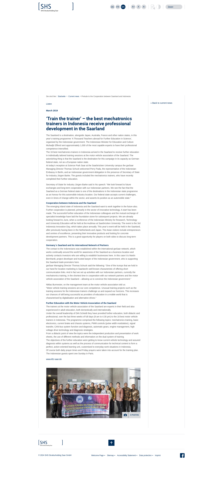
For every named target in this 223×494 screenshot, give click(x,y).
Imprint (158, 455)
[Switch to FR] (118, 7)
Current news (73, 96)
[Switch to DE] (112, 7)
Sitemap (110, 455)
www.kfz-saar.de (54, 359)
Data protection (145, 455)
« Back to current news (161, 103)
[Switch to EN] (123, 7)
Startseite (62, 96)
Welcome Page (97, 455)
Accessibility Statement (126, 455)
